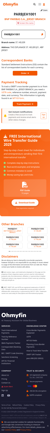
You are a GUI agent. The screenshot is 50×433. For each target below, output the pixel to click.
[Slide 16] (32, 251)
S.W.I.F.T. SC (43, 415)
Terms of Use (5, 405)
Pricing (4, 379)
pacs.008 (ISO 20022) (35, 358)
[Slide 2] (10, 251)
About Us (5, 375)
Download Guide (25, 202)
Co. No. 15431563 (36, 377)
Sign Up (4, 390)
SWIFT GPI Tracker (34, 354)
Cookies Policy (10, 430)
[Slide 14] (29, 251)
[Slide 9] (21, 251)
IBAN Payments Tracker (10, 343)
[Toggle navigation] (40, 4)
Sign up (43, 115)
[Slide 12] (26, 251)
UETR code (6, 92)
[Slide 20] (39, 251)
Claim (44, 10)
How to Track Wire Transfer (37, 350)
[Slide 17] (34, 251)
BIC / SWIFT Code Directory (12, 353)
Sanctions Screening (9, 357)
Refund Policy (17, 405)
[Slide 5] (15, 251)
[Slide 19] (37, 251)
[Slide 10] (23, 251)
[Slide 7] (18, 251)
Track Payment (25, 104)
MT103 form (18, 98)
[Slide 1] (9, 251)
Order (25, 73)
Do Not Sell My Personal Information (14, 408)
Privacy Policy (25, 430)
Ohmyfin (10, 4)
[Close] (48, 426)
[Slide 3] (12, 251)
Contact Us (5, 383)
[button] (44, 4)
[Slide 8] (20, 251)
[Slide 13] (28, 251)
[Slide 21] (40, 251)
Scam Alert (7, 386)
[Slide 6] (17, 251)
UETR (29, 336)
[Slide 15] (31, 251)
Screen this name (25, 23)
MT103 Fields (32, 340)
